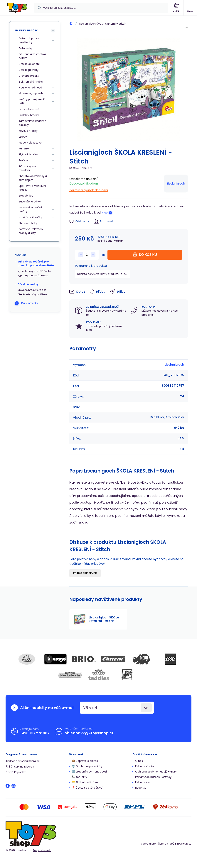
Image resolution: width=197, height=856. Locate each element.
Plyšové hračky (28, 154)
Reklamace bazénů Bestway (153, 777)
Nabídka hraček (26, 30)
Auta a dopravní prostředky (29, 40)
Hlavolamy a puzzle (31, 93)
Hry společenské (29, 109)
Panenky (24, 148)
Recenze (140, 788)
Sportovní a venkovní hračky (32, 188)
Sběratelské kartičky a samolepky (33, 178)
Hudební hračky (29, 115)
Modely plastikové (30, 142)
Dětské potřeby (28, 70)
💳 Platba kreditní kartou (87, 782)
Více (105, 212)
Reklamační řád (145, 766)
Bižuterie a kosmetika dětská (32, 56)
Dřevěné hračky (29, 76)
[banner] (17, 8)
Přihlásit (146, 707)
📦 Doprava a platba (85, 761)
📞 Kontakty (79, 777)
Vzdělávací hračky (30, 217)
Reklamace (142, 782)
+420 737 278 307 (34, 733)
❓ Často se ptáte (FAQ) (88, 788)
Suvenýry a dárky (30, 201)
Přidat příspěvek (85, 573)
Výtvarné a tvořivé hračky (30, 209)
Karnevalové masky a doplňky (32, 123)
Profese (23, 160)
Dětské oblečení (29, 64)
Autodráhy (25, 48)
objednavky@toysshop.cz (89, 733)
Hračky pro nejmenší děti (32, 101)
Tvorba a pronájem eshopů (156, 843)
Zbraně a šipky (28, 223)
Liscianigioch (176, 183)
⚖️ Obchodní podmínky (87, 766)
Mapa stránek (42, 850)
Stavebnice (26, 195)
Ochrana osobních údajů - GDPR (156, 771)
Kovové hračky (28, 131)
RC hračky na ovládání (27, 168)
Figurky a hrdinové (30, 87)
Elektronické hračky (31, 81)
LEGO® (23, 137)
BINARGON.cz (183, 843)
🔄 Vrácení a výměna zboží (89, 771)
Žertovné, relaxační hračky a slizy (31, 231)
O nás (139, 761)
